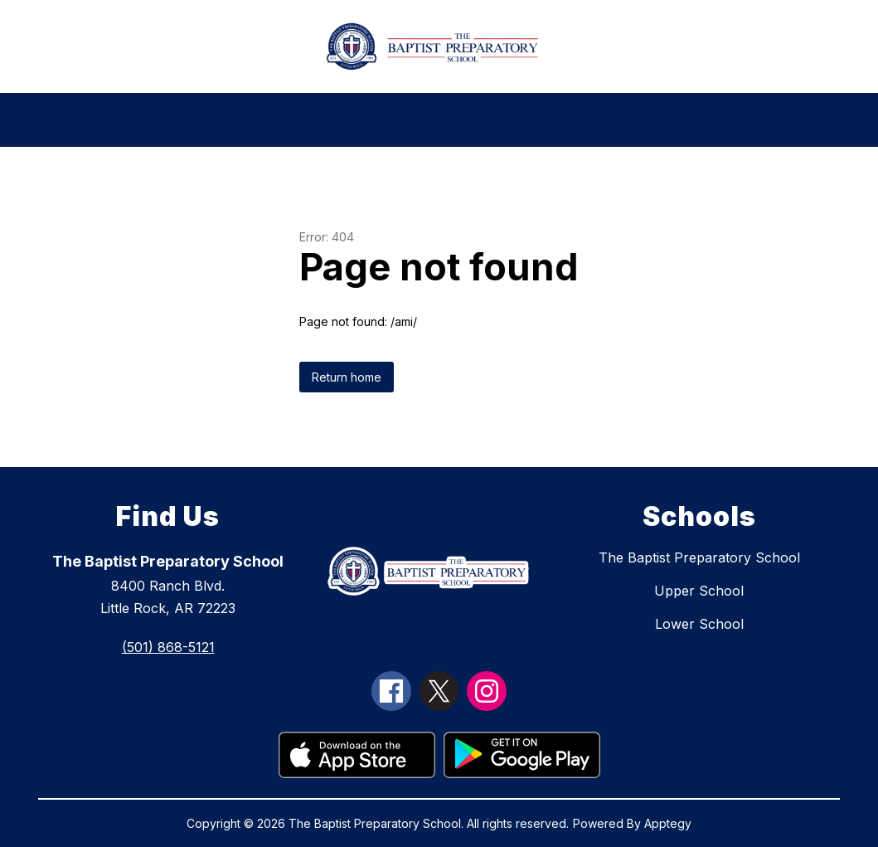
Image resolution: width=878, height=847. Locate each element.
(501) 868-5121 (168, 647)
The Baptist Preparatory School (699, 557)
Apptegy (667, 823)
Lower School (699, 624)
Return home (346, 377)
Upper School (699, 590)
